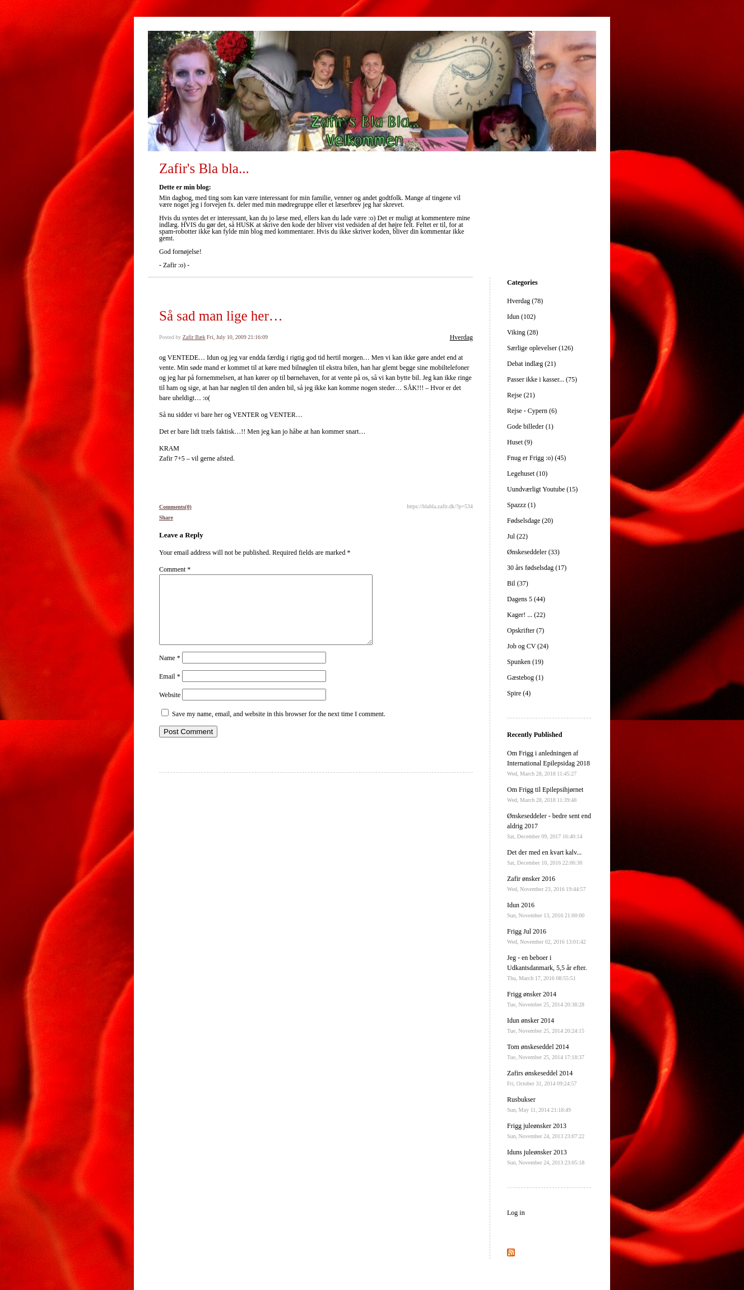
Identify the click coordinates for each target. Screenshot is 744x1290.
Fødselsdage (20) (530, 521)
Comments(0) (175, 507)
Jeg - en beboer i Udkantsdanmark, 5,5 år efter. (547, 967)
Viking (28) (522, 332)
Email (169, 690)
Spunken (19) (525, 662)
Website (169, 708)
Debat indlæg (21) (531, 364)
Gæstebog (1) (525, 677)
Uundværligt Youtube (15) (542, 489)
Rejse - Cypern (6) (532, 411)
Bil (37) (517, 583)
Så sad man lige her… (221, 315)
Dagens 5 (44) (526, 599)
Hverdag (461, 337)
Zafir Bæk (194, 337)
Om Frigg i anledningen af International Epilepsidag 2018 (548, 763)
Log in (516, 1213)
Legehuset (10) (527, 473)
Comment (174, 569)
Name (169, 671)
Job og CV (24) (527, 646)
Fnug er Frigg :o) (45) (536, 458)
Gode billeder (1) (530, 426)
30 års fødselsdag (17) (536, 568)
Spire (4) (519, 693)
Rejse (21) (521, 395)
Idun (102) (521, 317)
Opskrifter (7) (525, 630)
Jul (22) (517, 536)
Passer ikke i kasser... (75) (542, 379)
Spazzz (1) (521, 505)
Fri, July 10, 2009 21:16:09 (237, 337)
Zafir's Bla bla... (204, 168)
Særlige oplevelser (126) (540, 348)
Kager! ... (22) (526, 615)
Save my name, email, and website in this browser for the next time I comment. (278, 727)
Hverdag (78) (525, 301)
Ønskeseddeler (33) (533, 552)
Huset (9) (519, 442)
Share (166, 517)
